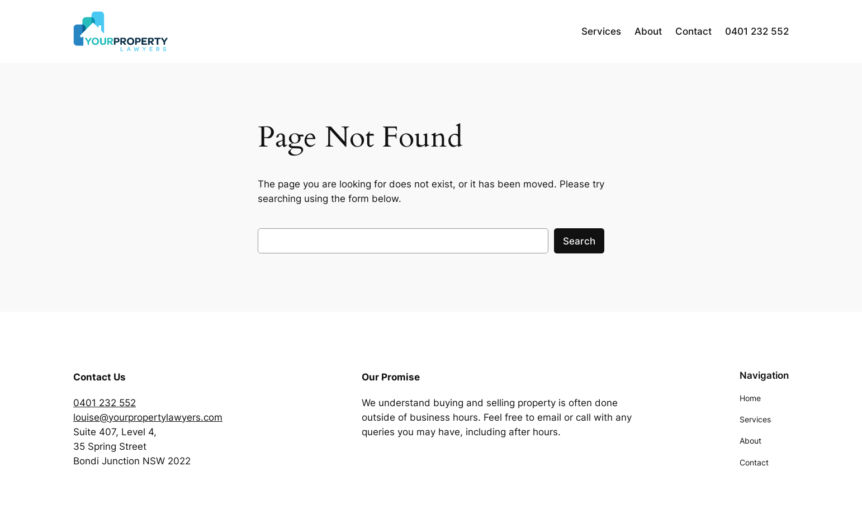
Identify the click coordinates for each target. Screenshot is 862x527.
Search (579, 241)
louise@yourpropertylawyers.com (147, 417)
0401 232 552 (104, 402)
